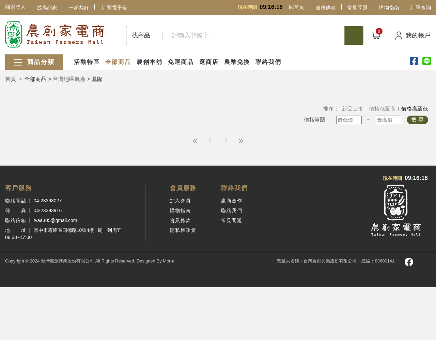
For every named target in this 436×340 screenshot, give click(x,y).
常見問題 (357, 8)
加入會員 (180, 200)
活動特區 (87, 62)
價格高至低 (414, 109)
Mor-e (168, 261)
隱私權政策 (183, 230)
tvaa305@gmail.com (55, 220)
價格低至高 (382, 109)
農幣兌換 (237, 62)
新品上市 (352, 109)
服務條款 (325, 8)
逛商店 (209, 62)
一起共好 (78, 8)
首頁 (10, 79)
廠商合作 (231, 200)
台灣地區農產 (69, 79)
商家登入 (15, 7)
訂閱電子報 (114, 8)
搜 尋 (417, 119)
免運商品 (181, 62)
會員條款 (180, 220)
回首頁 (296, 7)
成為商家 (47, 8)
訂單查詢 (420, 8)
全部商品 (118, 62)
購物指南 (389, 8)
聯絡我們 (268, 62)
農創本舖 (149, 62)
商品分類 (34, 62)
